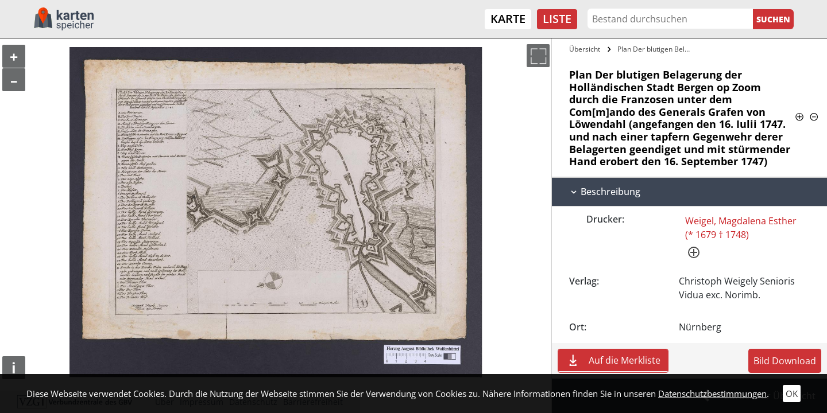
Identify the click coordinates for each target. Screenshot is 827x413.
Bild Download (784, 360)
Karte (507, 18)
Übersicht (584, 49)
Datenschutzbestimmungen (712, 393)
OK (792, 393)
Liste (557, 18)
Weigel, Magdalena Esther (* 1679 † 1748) (741, 228)
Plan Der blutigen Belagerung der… (656, 49)
